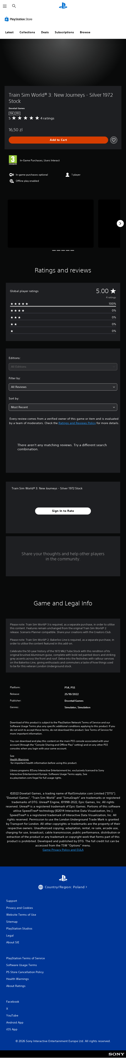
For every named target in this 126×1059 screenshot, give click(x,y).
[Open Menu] (4, 6)
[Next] (120, 223)
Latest (9, 32)
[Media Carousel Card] (51, 224)
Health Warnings (19, 759)
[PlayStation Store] (19, 19)
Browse (85, 32)
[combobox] (63, 366)
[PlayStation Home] (63, 6)
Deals (45, 32)
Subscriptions (64, 32)
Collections (27, 32)
